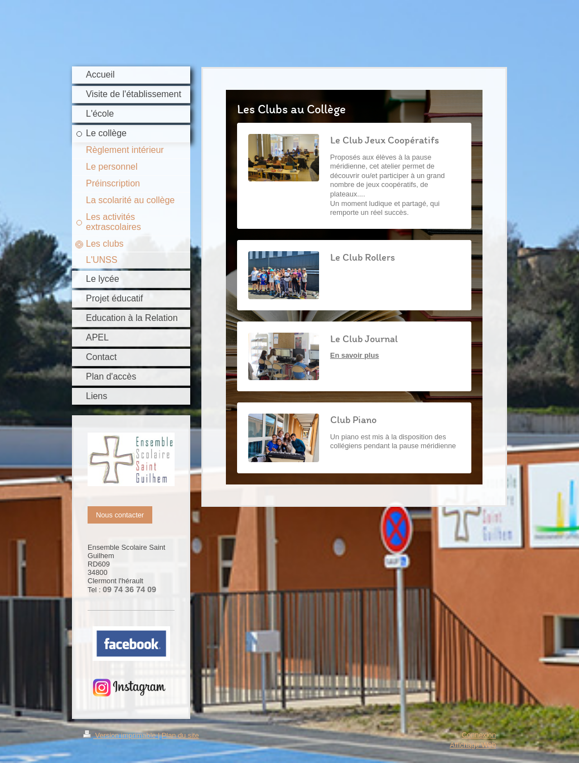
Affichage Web (473, 745)
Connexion (479, 735)
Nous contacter (120, 515)
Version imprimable (120, 735)
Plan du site (180, 735)
